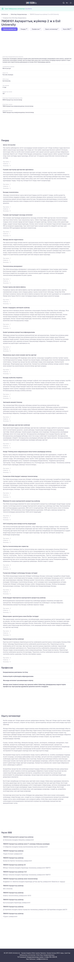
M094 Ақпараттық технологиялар (12, 99)
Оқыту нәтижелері (51, 29)
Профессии (36, 29)
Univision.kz (4, 14)
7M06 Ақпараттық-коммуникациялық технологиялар (18, 106)
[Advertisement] (37, 43)
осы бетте (28, 9)
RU (67, 3)
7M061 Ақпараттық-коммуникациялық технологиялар (18, 112)
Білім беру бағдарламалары (19, 14)
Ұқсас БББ (67, 29)
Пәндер (23, 29)
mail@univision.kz (42, 959)
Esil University (6, 81)
